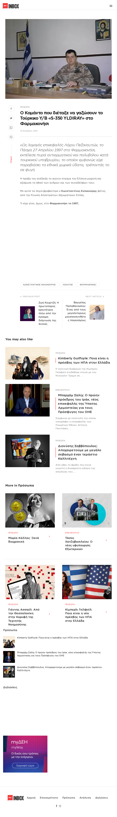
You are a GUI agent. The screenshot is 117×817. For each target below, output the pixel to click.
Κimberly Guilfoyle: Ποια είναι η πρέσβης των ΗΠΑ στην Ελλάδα (84, 360)
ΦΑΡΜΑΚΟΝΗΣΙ (88, 285)
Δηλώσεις (101, 801)
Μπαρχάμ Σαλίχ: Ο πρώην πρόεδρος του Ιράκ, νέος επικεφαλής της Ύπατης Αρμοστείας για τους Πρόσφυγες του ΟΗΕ (79, 403)
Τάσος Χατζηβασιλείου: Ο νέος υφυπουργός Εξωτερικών (78, 547)
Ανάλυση (85, 801)
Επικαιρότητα (63, 390)
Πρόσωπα (25, 107)
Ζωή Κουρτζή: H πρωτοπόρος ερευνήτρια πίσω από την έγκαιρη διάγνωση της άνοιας (49, 313)
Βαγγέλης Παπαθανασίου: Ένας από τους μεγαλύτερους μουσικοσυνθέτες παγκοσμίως (75, 311)
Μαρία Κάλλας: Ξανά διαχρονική (23, 543)
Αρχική (31, 801)
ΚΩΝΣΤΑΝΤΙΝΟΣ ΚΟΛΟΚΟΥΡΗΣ (39, 285)
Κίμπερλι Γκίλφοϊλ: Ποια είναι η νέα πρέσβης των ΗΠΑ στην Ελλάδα (78, 622)
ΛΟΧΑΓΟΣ (68, 285)
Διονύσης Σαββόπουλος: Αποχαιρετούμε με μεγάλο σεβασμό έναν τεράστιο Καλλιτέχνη (79, 452)
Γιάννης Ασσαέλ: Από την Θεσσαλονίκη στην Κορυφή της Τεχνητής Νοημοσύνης (23, 624)
